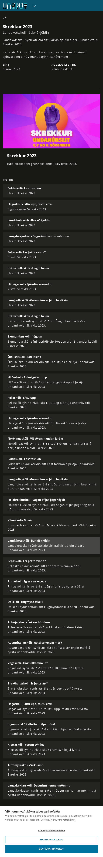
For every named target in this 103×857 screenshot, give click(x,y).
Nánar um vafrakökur (63, 819)
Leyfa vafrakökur (51, 849)
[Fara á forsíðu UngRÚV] (15, 6)
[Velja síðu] (33, 6)
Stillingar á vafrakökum (51, 830)
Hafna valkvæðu (51, 839)
